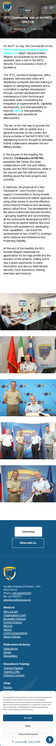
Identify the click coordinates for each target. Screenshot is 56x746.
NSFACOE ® (19, 29)
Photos (7, 687)
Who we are (10, 611)
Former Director (12, 622)
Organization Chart (14, 615)
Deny (28, 725)
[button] (51, 7)
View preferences (28, 734)
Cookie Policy (21, 742)
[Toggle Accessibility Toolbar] (50, 740)
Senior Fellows (12, 636)
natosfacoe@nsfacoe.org (17, 599)
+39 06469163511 (21, 593)
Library (7, 652)
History (7, 629)
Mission (8, 625)
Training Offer (11, 671)
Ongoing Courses (13, 675)
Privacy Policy (33, 742)
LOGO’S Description (15, 633)
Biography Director (14, 618)
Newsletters (10, 655)
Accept (28, 717)
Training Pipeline (13, 668)
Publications (10, 648)
